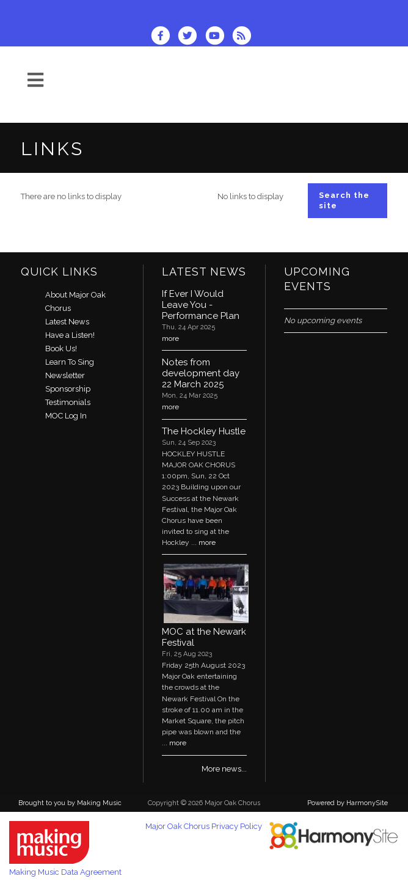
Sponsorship (67, 388)
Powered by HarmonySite (347, 803)
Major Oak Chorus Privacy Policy (203, 826)
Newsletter (65, 375)
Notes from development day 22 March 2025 (200, 373)
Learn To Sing (69, 362)
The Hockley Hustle (204, 431)
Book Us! (61, 348)
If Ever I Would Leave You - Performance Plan (200, 304)
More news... (224, 768)
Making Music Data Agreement (65, 872)
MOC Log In (66, 415)
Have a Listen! (70, 335)
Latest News (67, 321)
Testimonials (67, 402)
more (170, 338)
